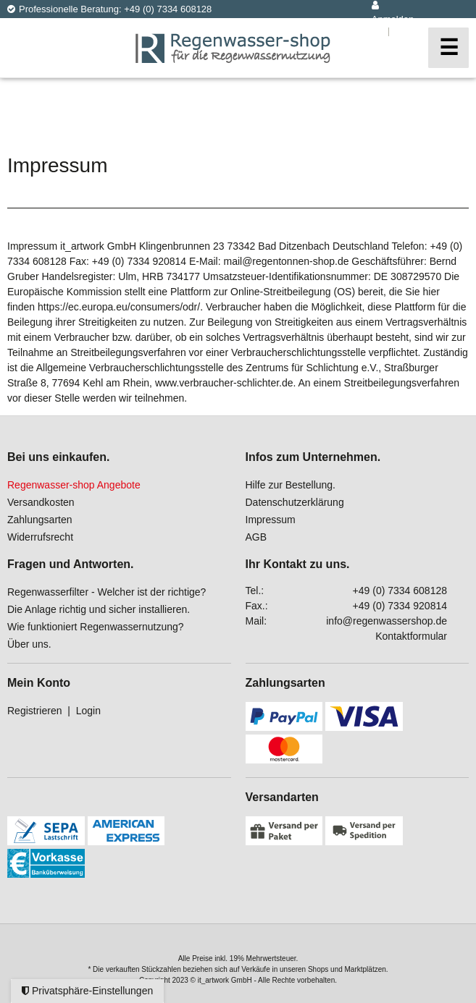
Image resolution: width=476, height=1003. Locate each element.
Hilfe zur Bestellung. (291, 485)
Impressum (271, 519)
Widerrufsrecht (40, 537)
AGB (256, 537)
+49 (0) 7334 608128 (400, 590)
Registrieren (34, 710)
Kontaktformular (411, 636)
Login (88, 710)
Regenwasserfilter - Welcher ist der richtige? (106, 592)
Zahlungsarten (39, 519)
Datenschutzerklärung (295, 502)
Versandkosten (41, 502)
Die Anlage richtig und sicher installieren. (98, 609)
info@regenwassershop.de (386, 621)
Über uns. (29, 644)
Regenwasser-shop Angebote (74, 485)
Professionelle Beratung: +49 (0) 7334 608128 (109, 9)
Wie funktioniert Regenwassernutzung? (95, 626)
